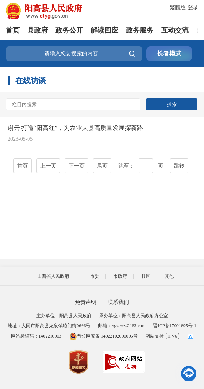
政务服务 (139, 30)
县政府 (37, 30)
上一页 (48, 166)
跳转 (179, 166)
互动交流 (175, 30)
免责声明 (85, 302)
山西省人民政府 (53, 276)
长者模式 (169, 53)
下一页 (77, 166)
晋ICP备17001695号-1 (174, 325)
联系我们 (118, 302)
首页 (13, 30)
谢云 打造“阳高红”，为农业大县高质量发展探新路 (75, 128)
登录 (193, 7)
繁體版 (178, 7)
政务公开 (69, 30)
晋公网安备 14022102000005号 (103, 336)
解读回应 (104, 30)
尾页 (102, 166)
